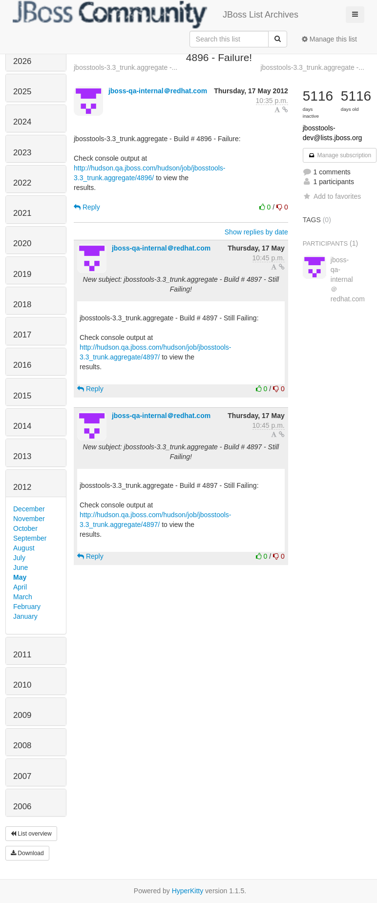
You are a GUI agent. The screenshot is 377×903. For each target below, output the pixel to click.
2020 (22, 243)
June (20, 567)
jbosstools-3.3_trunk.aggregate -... (125, 67)
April (20, 587)
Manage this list (329, 39)
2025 (22, 91)
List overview (31, 833)
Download (27, 853)
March (22, 597)
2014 (22, 426)
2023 (22, 152)
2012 (22, 487)
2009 (22, 715)
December (29, 509)
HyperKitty (188, 891)
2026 (22, 61)
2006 (22, 806)
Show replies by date (256, 232)
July (19, 558)
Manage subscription (340, 155)
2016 (22, 365)
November (29, 519)
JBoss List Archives (155, 14)
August (24, 548)
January (25, 616)
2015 (22, 395)
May (19, 577)
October (25, 528)
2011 (22, 654)
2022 (22, 183)
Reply (87, 207)
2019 (22, 274)
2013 (22, 456)
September (29, 538)
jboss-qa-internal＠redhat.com (157, 91)
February (27, 606)
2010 (22, 685)
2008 (22, 745)
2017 (22, 334)
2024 (22, 121)
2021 (22, 213)
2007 (22, 776)
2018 (22, 304)
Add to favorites (332, 196)
